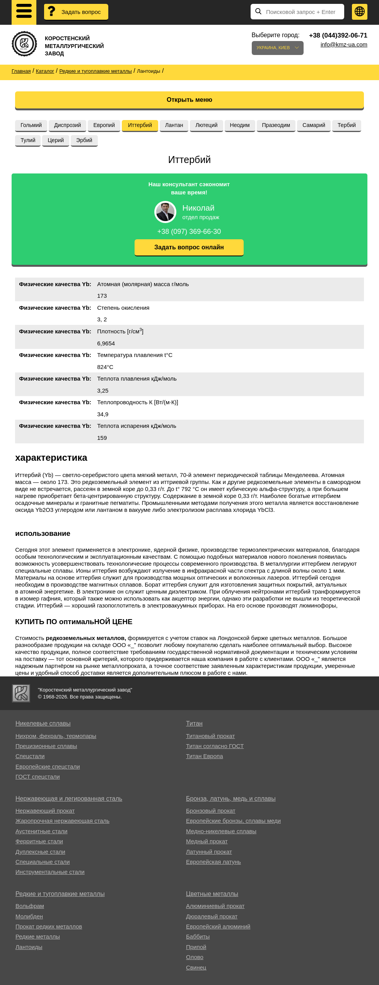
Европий (104, 125)
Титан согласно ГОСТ (215, 746)
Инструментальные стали (50, 871)
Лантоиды (28, 947)
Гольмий (31, 125)
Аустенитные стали (41, 831)
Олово (194, 957)
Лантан (174, 125)
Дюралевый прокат (211, 916)
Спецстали (29, 756)
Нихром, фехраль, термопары (55, 736)
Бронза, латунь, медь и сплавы (231, 798)
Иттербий (140, 125)
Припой (196, 947)
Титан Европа (204, 756)
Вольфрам (29, 906)
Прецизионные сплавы (46, 746)
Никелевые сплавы (43, 723)
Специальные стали (42, 861)
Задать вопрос (81, 12)
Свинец (196, 967)
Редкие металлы (37, 936)
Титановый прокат (210, 736)
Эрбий (84, 140)
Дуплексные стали (40, 851)
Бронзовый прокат (211, 810)
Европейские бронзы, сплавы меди (233, 820)
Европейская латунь (213, 861)
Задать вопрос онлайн (189, 247)
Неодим (240, 125)
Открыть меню (189, 99)
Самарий (313, 125)
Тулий (27, 140)
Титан (194, 723)
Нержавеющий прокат (45, 810)
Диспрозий (67, 125)
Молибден (29, 916)
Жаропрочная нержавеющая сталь (62, 820)
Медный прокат (207, 841)
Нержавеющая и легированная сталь (68, 798)
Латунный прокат (209, 851)
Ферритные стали (39, 841)
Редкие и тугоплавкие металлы (60, 894)
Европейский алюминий (218, 926)
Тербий (347, 125)
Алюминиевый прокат (215, 906)
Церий (56, 140)
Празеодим (276, 125)
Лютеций (206, 125)
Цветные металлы (212, 894)
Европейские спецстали (47, 766)
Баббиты (198, 936)
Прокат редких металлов (48, 926)
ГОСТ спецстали (37, 776)
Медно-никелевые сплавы (221, 831)
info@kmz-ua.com (344, 44)
